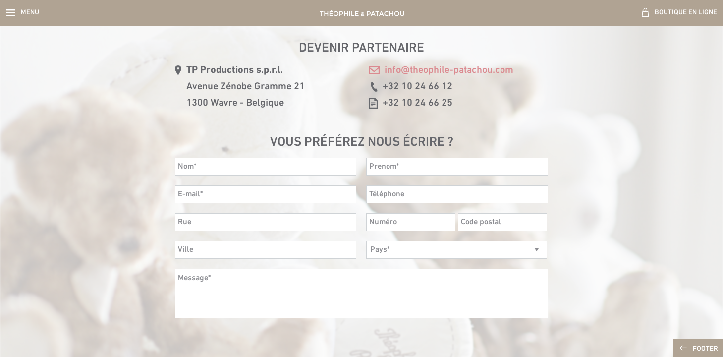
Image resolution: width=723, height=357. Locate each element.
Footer (705, 349)
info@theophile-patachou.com (441, 70)
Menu (30, 12)
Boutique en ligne (686, 12)
